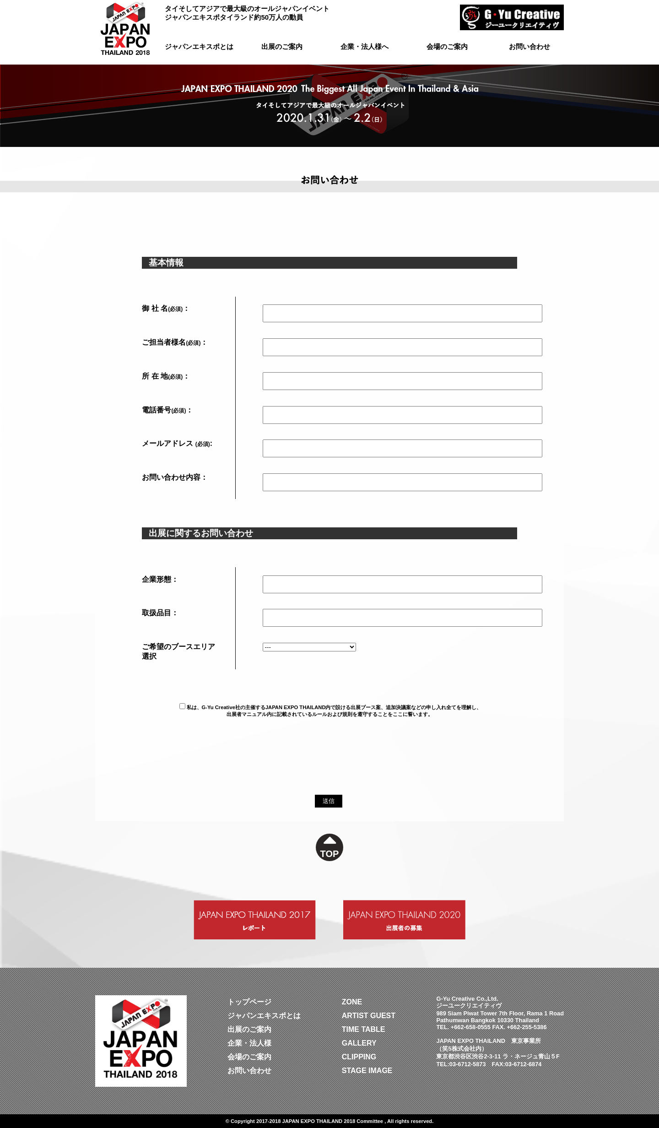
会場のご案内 (447, 46)
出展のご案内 (281, 46)
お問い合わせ (529, 46)
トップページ (249, 1002)
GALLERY (359, 1043)
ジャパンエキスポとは (199, 46)
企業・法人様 (249, 1043)
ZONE (352, 1002)
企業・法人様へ (364, 46)
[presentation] (164, 777)
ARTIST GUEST (368, 1016)
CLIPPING (359, 1057)
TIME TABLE (363, 1029)
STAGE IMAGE (367, 1070)
